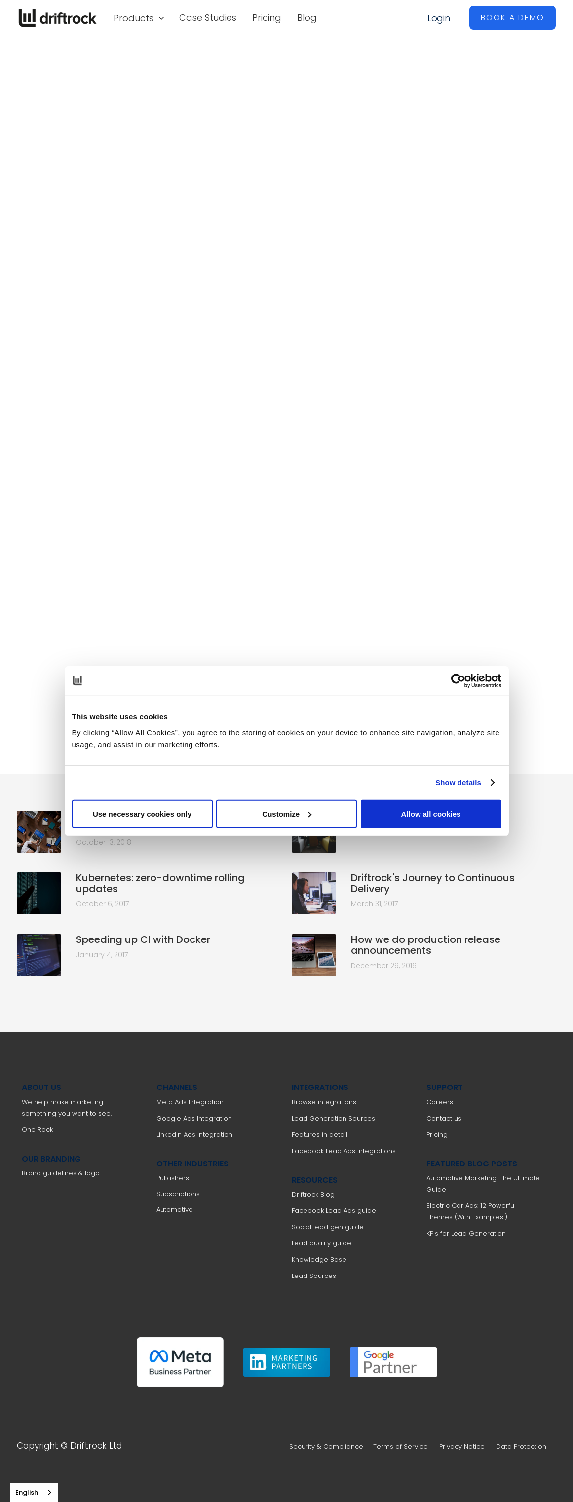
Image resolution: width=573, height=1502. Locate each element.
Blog (307, 17)
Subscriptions (178, 1194)
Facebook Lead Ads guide (334, 1210)
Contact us (443, 1118)
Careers (439, 1102)
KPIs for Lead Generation (466, 1233)
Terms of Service (400, 1446)
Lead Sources (314, 1275)
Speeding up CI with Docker (143, 939)
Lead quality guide (321, 1243)
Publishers (172, 1178)
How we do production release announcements (425, 945)
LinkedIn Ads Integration (194, 1134)
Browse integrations (324, 1102)
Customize (286, 813)
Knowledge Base (319, 1259)
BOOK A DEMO (512, 17)
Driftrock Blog (313, 1194)
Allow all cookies (431, 813)
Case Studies (207, 17)
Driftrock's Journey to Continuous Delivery (433, 883)
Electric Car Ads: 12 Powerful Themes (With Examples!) (471, 1211)
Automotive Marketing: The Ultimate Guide (483, 1183)
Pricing (266, 17)
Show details (458, 782)
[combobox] (34, 1492)
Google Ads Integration (194, 1118)
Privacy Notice (462, 1446)
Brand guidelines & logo (61, 1173)
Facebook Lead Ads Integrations (344, 1151)
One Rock (37, 1129)
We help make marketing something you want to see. (67, 1107)
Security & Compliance (326, 1446)
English (26, 1492)
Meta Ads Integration (190, 1102)
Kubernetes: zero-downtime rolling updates (160, 883)
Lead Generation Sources (333, 1118)
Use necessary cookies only (142, 813)
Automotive (174, 1209)
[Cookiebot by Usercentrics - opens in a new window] (458, 681)
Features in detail (319, 1134)
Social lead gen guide (328, 1227)
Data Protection (521, 1446)
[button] (138, 18)
